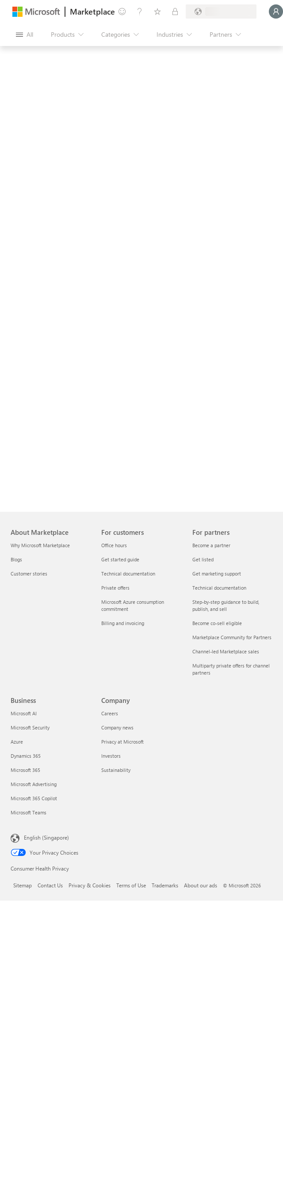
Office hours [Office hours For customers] (114, 545)
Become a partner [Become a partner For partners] (211, 545)
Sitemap (22, 885)
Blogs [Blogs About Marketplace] (16, 559)
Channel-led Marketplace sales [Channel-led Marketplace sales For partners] (225, 651)
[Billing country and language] (221, 11)
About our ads (200, 885)
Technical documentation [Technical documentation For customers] (128, 573)
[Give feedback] (122, 11)
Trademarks (165, 885)
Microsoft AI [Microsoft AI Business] (24, 713)
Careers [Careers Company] (109, 713)
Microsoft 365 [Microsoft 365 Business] (25, 770)
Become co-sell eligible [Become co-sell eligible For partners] (217, 623)
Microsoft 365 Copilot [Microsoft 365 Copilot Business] (34, 798)
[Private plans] (175, 11)
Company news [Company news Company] (117, 727)
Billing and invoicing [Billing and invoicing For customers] (122, 623)
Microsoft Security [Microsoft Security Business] (30, 727)
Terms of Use (131, 885)
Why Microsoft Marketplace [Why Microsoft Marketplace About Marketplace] (40, 545)
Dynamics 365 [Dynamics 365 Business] (26, 755)
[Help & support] (140, 11)
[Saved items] (157, 11)
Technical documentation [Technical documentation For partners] (219, 587)
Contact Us (50, 885)
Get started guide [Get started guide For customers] (120, 559)
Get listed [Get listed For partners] (203, 559)
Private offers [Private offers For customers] (115, 587)
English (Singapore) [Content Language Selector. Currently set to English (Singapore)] (46, 837)
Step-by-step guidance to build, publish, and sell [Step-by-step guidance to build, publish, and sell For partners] (225, 605)
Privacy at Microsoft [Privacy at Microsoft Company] (122, 741)
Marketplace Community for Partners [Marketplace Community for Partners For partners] (232, 637)
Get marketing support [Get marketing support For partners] (216, 573)
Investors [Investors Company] (111, 755)
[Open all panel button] (24, 34)
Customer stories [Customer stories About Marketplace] (29, 573)
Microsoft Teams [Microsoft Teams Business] (28, 812)
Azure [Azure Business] (17, 741)
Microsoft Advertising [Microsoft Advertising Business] (34, 784)
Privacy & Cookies (90, 885)
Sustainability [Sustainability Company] (115, 770)
